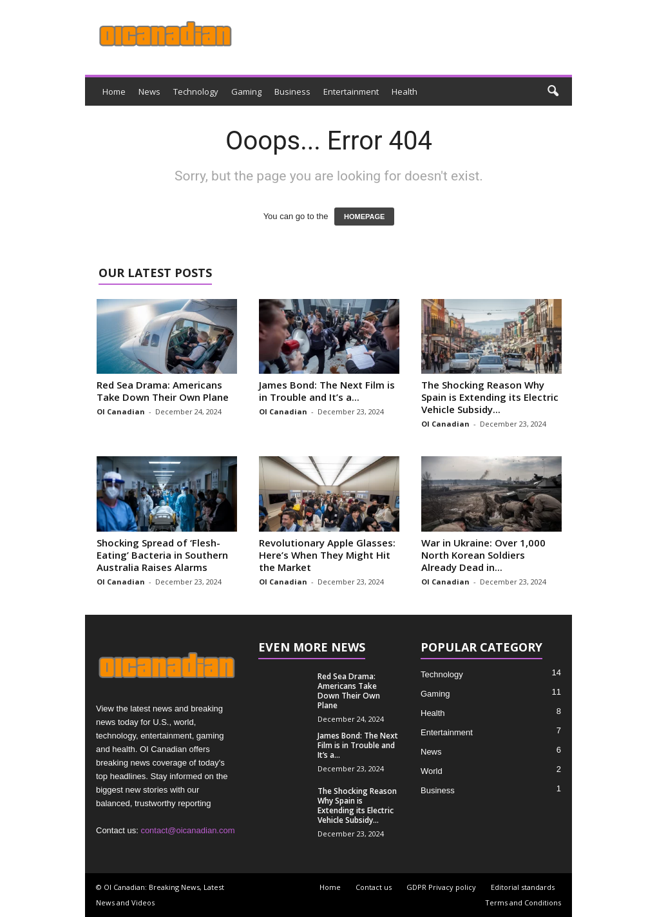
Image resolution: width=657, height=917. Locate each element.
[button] (552, 91)
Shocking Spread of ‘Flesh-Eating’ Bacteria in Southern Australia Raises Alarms (162, 555)
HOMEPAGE (364, 216)
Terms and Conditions (523, 902)
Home (114, 91)
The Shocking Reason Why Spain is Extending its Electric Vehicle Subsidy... (489, 397)
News (149, 91)
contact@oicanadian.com (187, 830)
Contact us (374, 887)
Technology (195, 91)
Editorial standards (523, 887)
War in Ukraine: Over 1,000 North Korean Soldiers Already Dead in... (483, 555)
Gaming (246, 91)
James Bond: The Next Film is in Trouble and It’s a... (327, 390)
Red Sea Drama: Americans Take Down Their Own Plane (163, 390)
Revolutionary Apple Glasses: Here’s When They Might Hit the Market (327, 555)
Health (404, 91)
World (432, 771)
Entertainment (351, 91)
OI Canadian (121, 411)
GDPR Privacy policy (441, 887)
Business (292, 91)
